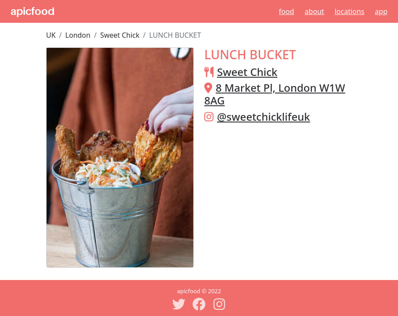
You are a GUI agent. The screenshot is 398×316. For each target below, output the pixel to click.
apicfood (32, 11)
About (314, 11)
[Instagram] (219, 304)
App (381, 11)
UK (51, 35)
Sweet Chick (120, 35)
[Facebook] (199, 304)
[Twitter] (178, 304)
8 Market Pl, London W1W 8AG (274, 94)
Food (286, 11)
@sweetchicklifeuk (263, 116)
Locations (350, 11)
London (77, 35)
